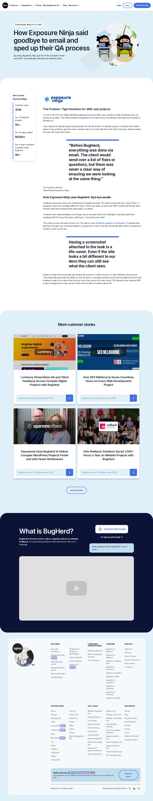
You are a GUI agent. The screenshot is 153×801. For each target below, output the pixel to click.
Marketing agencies (95, 651)
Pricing (127, 711)
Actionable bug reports (57, 663)
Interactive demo (131, 718)
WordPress (73, 718)
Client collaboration (58, 674)
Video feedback (75, 657)
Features (14, 5)
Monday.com (56, 718)
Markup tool (110, 711)
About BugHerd (130, 722)
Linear (53, 745)
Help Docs (129, 649)
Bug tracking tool (94, 717)
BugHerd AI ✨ (74, 666)
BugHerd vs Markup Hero (113, 662)
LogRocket (55, 753)
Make (71, 725)
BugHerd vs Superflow (110, 681)
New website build (95, 738)
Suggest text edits (58, 656)
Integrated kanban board (58, 669)
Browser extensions (132, 660)
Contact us (129, 667)
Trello (53, 722)
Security (128, 725)
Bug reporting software (111, 725)
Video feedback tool (114, 752)
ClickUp (54, 715)
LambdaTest (55, 760)
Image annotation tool (112, 737)
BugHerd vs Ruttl (112, 677)
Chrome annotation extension (113, 731)
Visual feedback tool (114, 742)
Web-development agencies (95, 655)
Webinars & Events (132, 736)
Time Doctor (74, 715)
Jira (52, 742)
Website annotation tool (95, 743)
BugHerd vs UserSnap (110, 687)
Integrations (26, 5)
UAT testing (92, 721)
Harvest (72, 711)
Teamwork (58, 730)
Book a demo (130, 663)
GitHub (53, 756)
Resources (73, 5)
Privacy (127, 729)
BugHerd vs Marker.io (110, 650)
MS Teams (58, 738)
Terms (127, 733)
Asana (53, 711)
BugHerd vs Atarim (113, 698)
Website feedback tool (95, 712)
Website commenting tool (114, 719)
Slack (53, 734)
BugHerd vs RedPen (114, 673)
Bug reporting (93, 735)
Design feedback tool (112, 747)
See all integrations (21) (76, 737)
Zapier (71, 729)
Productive (58, 725)
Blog (126, 715)
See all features (57, 677)
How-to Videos (130, 656)
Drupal (71, 722)
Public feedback (75, 661)
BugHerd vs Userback (110, 693)
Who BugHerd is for (51, 5)
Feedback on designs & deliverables (74, 651)
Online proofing (94, 724)
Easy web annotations (55, 650)
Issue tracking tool (94, 754)
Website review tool (113, 715)
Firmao (71, 733)
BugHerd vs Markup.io (110, 656)
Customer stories (131, 740)
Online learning (93, 728)
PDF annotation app (113, 755)
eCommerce (92, 731)
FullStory (54, 749)
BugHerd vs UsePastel (110, 668)
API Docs (128, 653)
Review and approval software (95, 749)
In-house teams (93, 660)
